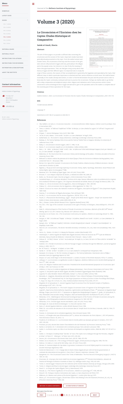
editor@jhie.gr (10, 106)
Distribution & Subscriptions (13, 67)
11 (69, 395)
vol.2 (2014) (6, 40)
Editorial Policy (8, 54)
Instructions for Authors (12, 58)
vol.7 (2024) (7, 24)
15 (80, 395)
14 (77, 395)
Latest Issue (6, 15)
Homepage (5, 11)
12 (72, 395)
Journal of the (56, 8)
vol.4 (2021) (6, 33)
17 (85, 395)
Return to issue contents (50, 385)
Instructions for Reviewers (12, 63)
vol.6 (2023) (7, 27)
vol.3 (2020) (7, 37)
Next (95, 395)
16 (82, 395)
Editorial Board (8, 49)
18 (88, 395)
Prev (41, 395)
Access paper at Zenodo (75, 385)
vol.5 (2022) (7, 30)
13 (74, 395)
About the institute (9, 72)
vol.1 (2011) (6, 43)
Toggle (33, 4)
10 (66, 395)
